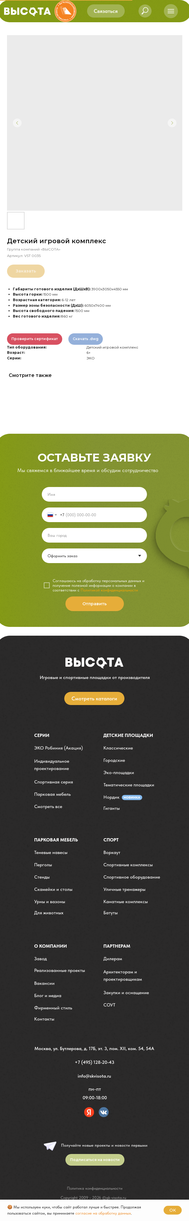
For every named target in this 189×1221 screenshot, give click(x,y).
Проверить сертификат (34, 339)
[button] (106, 11)
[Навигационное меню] (171, 11)
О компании (50, 946)
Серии (41, 735)
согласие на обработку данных (103, 1213)
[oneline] (94, 535)
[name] (94, 494)
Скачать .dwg (85, 339)
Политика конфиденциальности (94, 1188)
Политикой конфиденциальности (109, 590)
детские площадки (128, 735)
